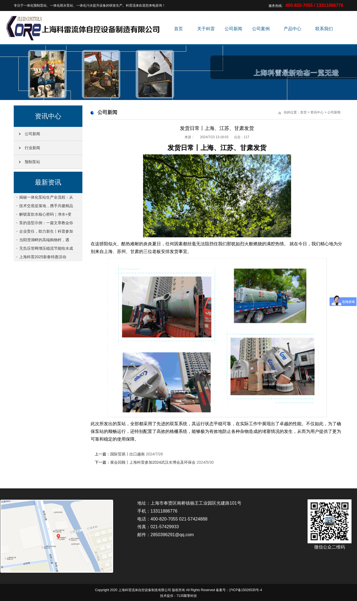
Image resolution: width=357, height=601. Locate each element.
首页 (178, 28)
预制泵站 (32, 162)
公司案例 (261, 28)
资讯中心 (316, 112)
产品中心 (292, 28)
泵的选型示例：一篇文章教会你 (46, 223)
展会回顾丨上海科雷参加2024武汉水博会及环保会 (153, 462)
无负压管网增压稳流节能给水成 (46, 248)
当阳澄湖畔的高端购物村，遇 (44, 240)
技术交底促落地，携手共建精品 (46, 206)
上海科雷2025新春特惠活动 (42, 257)
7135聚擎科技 (187, 596)
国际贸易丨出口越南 (127, 454)
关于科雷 (206, 28)
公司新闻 (233, 28)
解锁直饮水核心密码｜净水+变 (45, 214)
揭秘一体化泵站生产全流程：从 (46, 197)
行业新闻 (32, 148)
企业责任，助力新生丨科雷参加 (46, 231)
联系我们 (324, 28)
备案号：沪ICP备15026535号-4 (239, 590)
